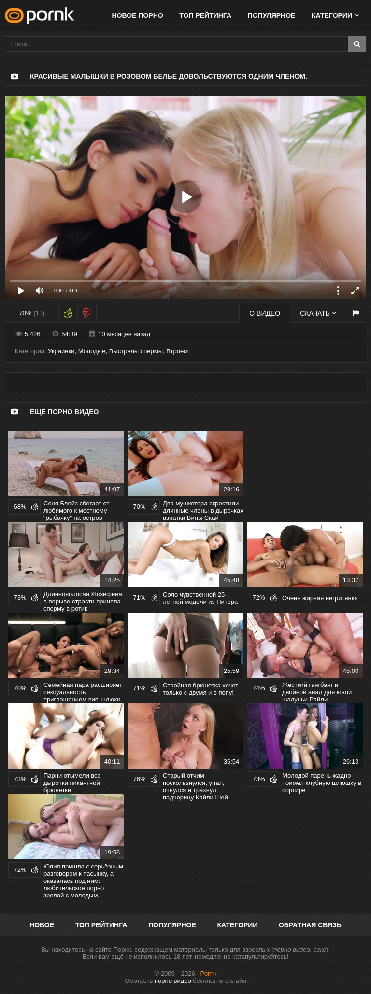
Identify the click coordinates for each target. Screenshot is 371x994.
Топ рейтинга (205, 15)
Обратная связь (310, 925)
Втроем (177, 351)
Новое (41, 925)
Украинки (61, 351)
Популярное (272, 15)
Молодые (92, 351)
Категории (332, 15)
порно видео (173, 980)
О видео (264, 313)
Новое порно (137, 15)
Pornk (208, 973)
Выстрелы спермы (136, 351)
